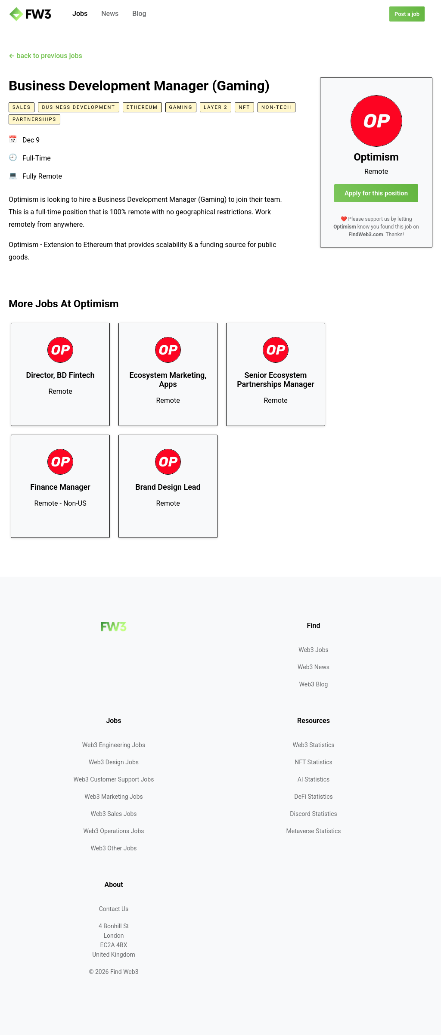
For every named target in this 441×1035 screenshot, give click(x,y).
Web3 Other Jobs (113, 848)
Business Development (78, 107)
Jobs (79, 13)
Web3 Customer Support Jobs (114, 779)
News (109, 13)
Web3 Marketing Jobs (113, 796)
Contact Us (114, 908)
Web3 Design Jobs (114, 762)
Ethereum (142, 107)
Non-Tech (276, 107)
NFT (244, 107)
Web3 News (313, 667)
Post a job (406, 14)
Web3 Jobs (313, 649)
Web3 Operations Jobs (113, 831)
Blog (139, 13)
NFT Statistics (313, 762)
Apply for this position (376, 193)
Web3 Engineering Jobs (113, 744)
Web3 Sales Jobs (113, 813)
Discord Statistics (313, 813)
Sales (21, 107)
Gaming (181, 107)
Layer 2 (215, 107)
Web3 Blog (313, 684)
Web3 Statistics (313, 744)
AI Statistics (314, 779)
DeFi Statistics (313, 796)
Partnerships (34, 119)
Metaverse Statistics (313, 831)
